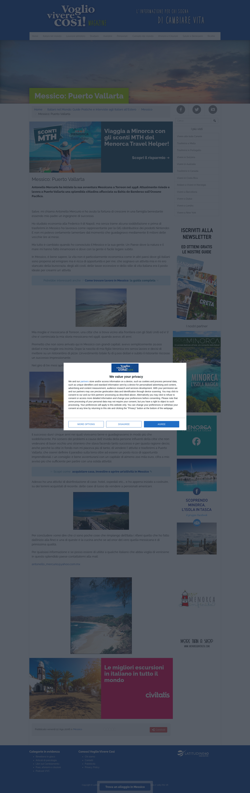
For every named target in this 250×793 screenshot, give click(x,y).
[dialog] (125, 396)
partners (85, 381)
